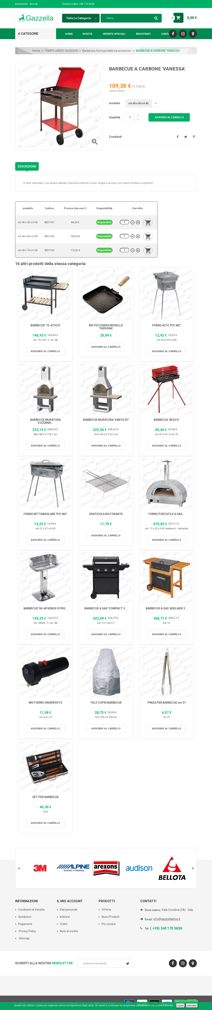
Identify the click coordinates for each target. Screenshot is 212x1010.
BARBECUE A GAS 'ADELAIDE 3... (166, 608)
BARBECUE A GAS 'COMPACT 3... (105, 608)
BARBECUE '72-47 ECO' (45, 325)
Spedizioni (24, 916)
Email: (149, 919)
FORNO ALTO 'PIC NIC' (166, 325)
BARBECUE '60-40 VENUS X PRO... (45, 608)
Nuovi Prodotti (110, 916)
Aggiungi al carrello (169, 117)
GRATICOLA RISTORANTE (106, 514)
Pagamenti (25, 924)
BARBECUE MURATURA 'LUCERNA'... (45, 421)
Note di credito (69, 931)
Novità (87, 33)
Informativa (191, 1005)
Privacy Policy (27, 931)
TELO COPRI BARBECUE (106, 702)
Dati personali (68, 909)
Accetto (180, 1005)
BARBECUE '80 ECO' (166, 419)
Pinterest (194, 137)
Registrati (143, 33)
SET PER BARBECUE (45, 797)
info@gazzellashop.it (167, 919)
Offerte (106, 909)
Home (69, 33)
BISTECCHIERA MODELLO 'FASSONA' (106, 327)
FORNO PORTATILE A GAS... (167, 514)
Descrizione (27, 166)
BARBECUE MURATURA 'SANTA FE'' (106, 419)
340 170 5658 (86, 4)
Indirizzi (65, 916)
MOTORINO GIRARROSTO (45, 702)
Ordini (63, 924)
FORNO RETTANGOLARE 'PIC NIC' (45, 514)
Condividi (177, 137)
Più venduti (109, 924)
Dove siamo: (153, 910)
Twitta (186, 137)
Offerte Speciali (114, 33)
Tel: (147, 928)
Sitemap (24, 938)
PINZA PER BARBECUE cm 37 (167, 702)
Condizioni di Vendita (31, 909)
